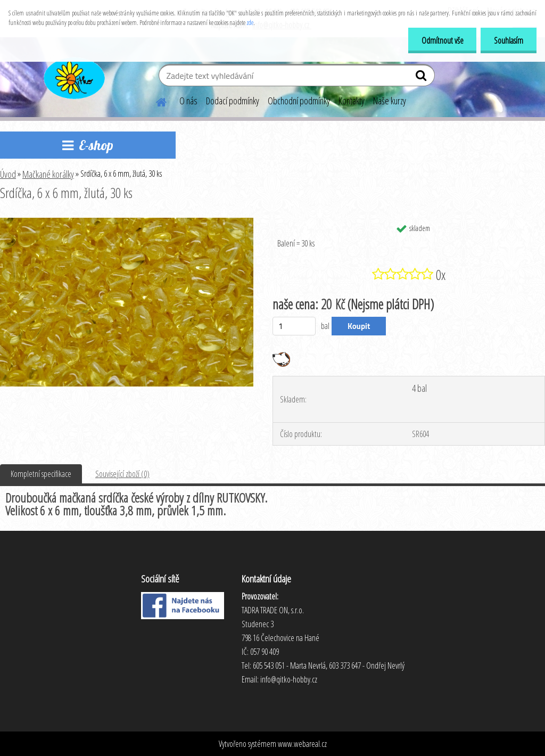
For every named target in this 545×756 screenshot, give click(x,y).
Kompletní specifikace (41, 474)
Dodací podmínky (232, 100)
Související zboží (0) (122, 474)
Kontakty (351, 100)
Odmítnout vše (442, 40)
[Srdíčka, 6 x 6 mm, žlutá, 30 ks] (126, 222)
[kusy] (294, 326)
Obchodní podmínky (299, 100)
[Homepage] (155, 100)
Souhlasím (508, 40)
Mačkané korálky (48, 174)
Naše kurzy (389, 100)
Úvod (8, 174)
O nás (188, 100)
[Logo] (73, 76)
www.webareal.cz (302, 744)
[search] (422, 77)
